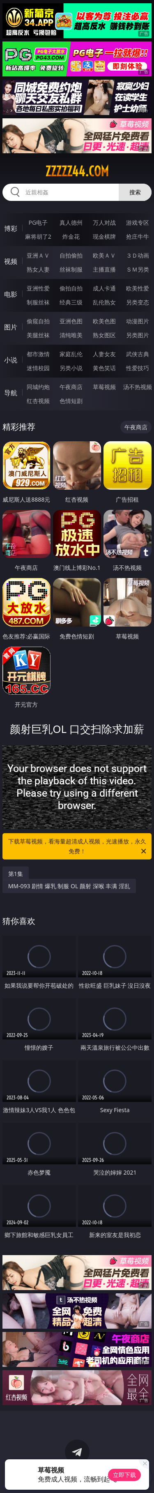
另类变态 (137, 302)
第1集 (15, 874)
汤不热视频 (137, 387)
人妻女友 (104, 354)
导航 (10, 392)
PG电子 (38, 222)
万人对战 (104, 222)
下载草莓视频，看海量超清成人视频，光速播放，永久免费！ (78, 846)
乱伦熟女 (104, 302)
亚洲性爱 (38, 288)
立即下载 (124, 1475)
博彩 (10, 228)
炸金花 (71, 236)
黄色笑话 (104, 368)
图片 (10, 327)
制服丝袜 (38, 302)
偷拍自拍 (71, 288)
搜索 (135, 192)
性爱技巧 (137, 368)
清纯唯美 (71, 335)
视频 (10, 261)
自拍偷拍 (71, 255)
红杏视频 (38, 401)
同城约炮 (38, 387)
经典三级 (71, 302)
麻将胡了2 (38, 236)
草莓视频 (104, 387)
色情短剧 (71, 401)
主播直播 (104, 269)
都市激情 (38, 354)
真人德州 (71, 222)
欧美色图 (104, 321)
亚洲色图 (71, 321)
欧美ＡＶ (104, 255)
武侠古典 (137, 354)
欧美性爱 (137, 288)
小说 (10, 359)
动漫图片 (137, 321)
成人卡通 (104, 288)
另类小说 (71, 368)
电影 (10, 294)
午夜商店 (71, 387)
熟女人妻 (38, 269)
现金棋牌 (104, 236)
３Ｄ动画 (137, 255)
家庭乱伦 (71, 354)
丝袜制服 (71, 269)
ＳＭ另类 (137, 269)
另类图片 (137, 335)
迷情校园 (38, 368)
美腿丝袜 (38, 335)
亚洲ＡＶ (38, 255)
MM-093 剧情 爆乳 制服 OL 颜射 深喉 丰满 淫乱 (69, 886)
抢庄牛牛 (137, 236)
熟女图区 (104, 335)
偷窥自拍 (38, 321)
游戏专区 (137, 222)
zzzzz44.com (77, 171)
